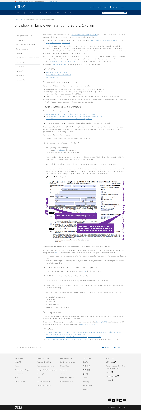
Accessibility (122, 408)
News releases (20, 40)
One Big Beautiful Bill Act (24, 36)
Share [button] (107, 347)
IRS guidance (20, 67)
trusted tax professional (58, 65)
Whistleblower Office (66, 382)
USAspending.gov (112, 376)
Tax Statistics (19, 374)
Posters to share (21, 80)
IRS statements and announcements (27, 58)
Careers (17, 366)
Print (118, 347)
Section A (57, 253)
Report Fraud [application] (67, 13)
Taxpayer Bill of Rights (44, 362)
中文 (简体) (86, 366)
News (97, 7)
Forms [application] (57, 13)
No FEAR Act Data (44, 382)
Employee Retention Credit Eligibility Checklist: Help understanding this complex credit (73, 337)
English (105, 7)
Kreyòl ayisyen (87, 386)
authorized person (60, 150)
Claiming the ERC (101, 322)
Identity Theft (64, 366)
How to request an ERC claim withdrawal (58, 75)
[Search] (114, 13)
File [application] (18, 13)
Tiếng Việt (86, 382)
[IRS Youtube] (124, 400)
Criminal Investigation (67, 378)
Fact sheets (19, 53)
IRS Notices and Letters (67, 362)
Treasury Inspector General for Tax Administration (115, 367)
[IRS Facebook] (109, 400)
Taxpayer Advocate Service (46, 366)
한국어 (85, 374)
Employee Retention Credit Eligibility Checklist (105, 40)
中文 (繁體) (86, 370)
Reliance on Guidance (44, 386)
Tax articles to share (22, 75)
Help (90, 7)
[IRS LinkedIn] (120, 400)
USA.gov (109, 372)
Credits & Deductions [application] (44, 13)
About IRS (18, 362)
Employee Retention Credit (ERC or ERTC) (85, 35)
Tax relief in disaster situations (25, 45)
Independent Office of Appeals (47, 370)
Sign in (124, 7)
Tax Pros (114, 7)
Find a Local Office (20, 382)
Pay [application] (24, 13)
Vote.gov (109, 380)
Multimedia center (22, 71)
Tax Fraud (63, 374)
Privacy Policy (112, 408)
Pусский (85, 378)
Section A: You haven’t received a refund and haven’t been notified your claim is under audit (74, 114)
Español (85, 362)
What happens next (52, 77)
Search (125, 12)
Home (16, 19)
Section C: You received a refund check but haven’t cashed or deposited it (69, 119)
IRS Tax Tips (20, 62)
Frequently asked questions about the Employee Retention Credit (66, 339)
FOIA (39, 378)
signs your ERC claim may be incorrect (58, 43)
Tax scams (63, 370)
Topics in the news (22, 49)
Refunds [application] (31, 13)
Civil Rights (41, 374)
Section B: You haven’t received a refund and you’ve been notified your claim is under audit (74, 116)
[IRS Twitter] (113, 400)
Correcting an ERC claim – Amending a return (62, 61)
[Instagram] (117, 400)
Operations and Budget (22, 370)
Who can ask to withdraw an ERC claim (58, 72)
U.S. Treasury (111, 362)
